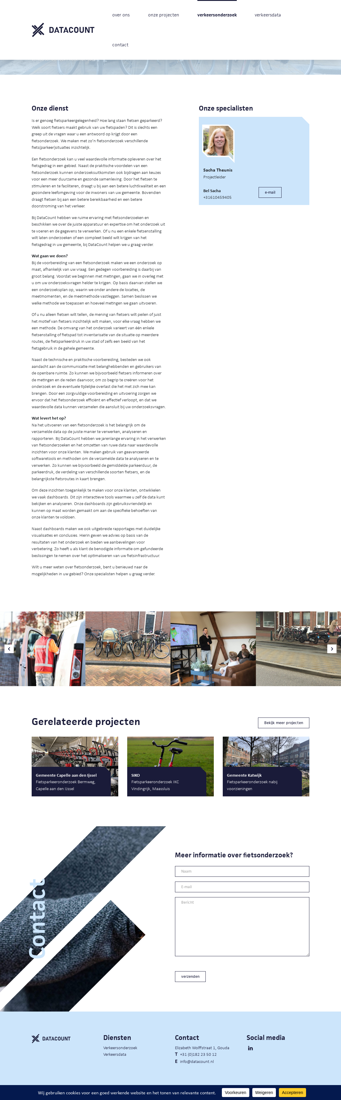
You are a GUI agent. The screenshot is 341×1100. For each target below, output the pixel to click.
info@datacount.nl (197, 1061)
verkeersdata (268, 15)
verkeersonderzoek (217, 15)
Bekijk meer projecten (283, 722)
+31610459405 (217, 197)
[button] (9, 649)
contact (120, 45)
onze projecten (163, 15)
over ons (121, 15)
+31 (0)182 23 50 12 (198, 1054)
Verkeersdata (114, 1054)
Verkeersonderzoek (120, 1047)
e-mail (270, 192)
